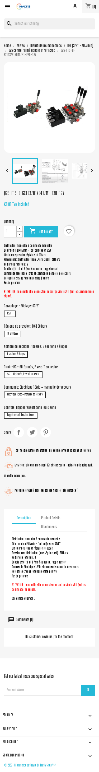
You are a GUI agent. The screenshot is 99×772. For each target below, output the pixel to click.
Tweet (32, 432)
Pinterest (45, 432)
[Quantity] (10, 231)
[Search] (49, 23)
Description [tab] (24, 518)
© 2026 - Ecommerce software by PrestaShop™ (30, 766)
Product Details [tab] (50, 518)
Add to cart (41, 231)
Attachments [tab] (49, 527)
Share (18, 432)
